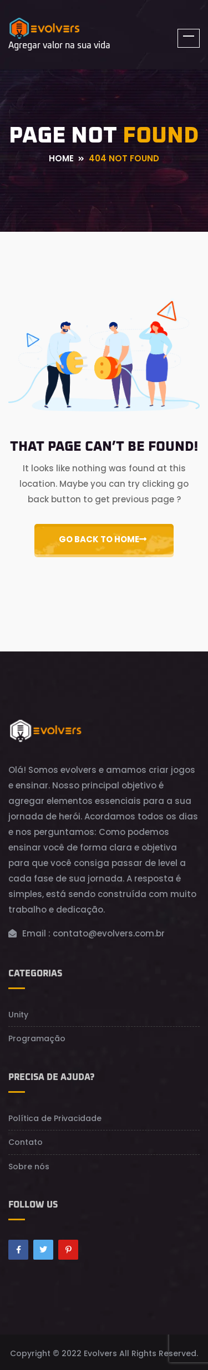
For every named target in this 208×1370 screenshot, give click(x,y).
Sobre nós (28, 1166)
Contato (25, 1142)
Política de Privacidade (55, 1118)
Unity (18, 1014)
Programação (36, 1038)
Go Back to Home (102, 539)
